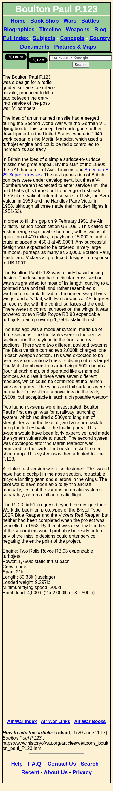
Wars (69, 21)
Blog (100, 29)
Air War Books (90, 721)
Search (90, 764)
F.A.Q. (35, 764)
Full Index (16, 38)
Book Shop (44, 21)
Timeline (50, 29)
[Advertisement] (83, 91)
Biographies (19, 29)
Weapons (78, 29)
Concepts (72, 38)
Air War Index (22, 721)
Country (99, 38)
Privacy (82, 772)
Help (16, 764)
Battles (90, 21)
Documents (35, 47)
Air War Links (55, 721)
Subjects (44, 38)
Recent (30, 772)
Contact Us (62, 764)
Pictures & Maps (75, 47)
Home (18, 21)
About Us (56, 772)
